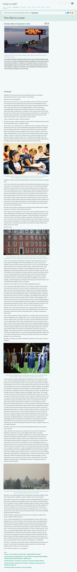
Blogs (29, 7)
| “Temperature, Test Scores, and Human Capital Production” (24, 560)
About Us (43, 7)
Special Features (23, 7)
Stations (33, 7)
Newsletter (5, 8)
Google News (35, 12)
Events (38, 7)
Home (4, 7)
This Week (9, 7)
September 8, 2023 (23, 24)
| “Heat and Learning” (18, 567)
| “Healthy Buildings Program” (22, 554)
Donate (48, 7)
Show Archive (15, 7)
